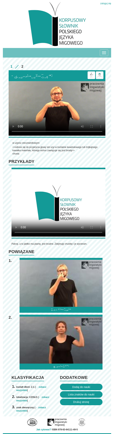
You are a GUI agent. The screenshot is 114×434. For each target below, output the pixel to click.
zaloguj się (105, 3)
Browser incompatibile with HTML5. (57, 108)
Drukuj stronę (81, 401)
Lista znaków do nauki (81, 394)
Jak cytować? (43, 429)
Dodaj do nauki (81, 387)
